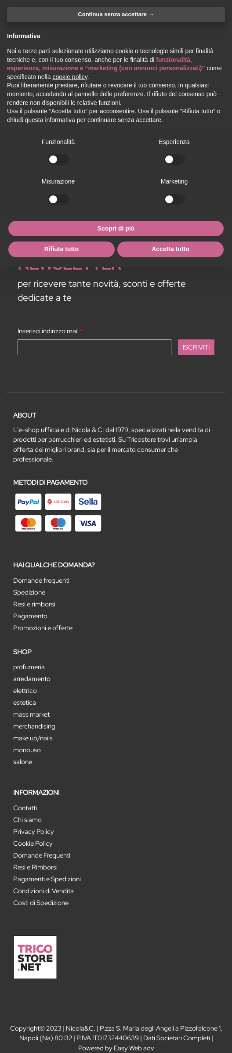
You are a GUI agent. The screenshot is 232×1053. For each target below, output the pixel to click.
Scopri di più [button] (116, 228)
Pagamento (30, 616)
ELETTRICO (25, 690)
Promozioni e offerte (42, 628)
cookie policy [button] (70, 76)
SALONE (22, 761)
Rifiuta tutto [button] (61, 248)
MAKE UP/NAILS (33, 738)
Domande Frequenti (41, 855)
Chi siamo (27, 819)
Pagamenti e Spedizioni (47, 879)
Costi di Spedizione (41, 902)
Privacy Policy (33, 831)
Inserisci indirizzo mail (50, 331)
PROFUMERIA (29, 667)
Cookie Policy (33, 843)
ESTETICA (24, 702)
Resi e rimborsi (34, 604)
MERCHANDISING (34, 726)
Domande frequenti (41, 580)
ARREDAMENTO (32, 678)
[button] (196, 347)
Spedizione (29, 592)
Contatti (25, 808)
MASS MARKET (31, 714)
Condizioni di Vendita (43, 891)
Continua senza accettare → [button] (116, 14)
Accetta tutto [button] (170, 248)
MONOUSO (27, 750)
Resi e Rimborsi (35, 867)
